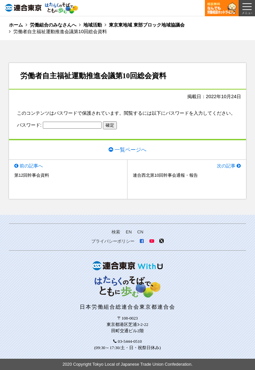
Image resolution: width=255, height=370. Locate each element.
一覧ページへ (130, 149)
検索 (116, 231)
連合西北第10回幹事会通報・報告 (165, 175)
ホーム (16, 25)
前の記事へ (31, 165)
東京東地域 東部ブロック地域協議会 (147, 25)
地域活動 (92, 25)
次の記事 (226, 165)
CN (140, 231)
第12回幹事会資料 (31, 175)
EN (129, 231)
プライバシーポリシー (112, 241)
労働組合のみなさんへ (53, 25)
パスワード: (59, 125)
